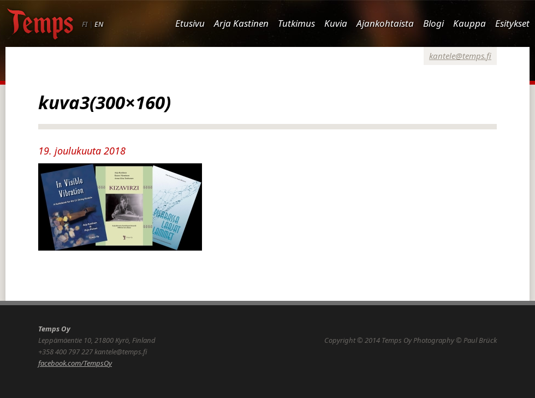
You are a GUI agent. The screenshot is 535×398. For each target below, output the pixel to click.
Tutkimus (296, 23)
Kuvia (335, 23)
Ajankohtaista (385, 23)
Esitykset (512, 23)
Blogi (433, 23)
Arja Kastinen (241, 23)
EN (98, 24)
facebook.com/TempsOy (75, 363)
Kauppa (469, 23)
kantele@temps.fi (460, 55)
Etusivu (190, 23)
